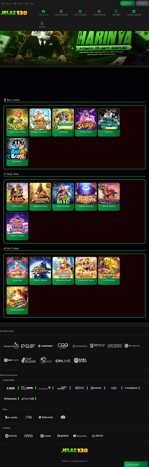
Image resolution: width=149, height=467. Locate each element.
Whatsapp (6, 3)
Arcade (116, 13)
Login (142, 3)
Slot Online (61, 13)
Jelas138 (69, 461)
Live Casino (80, 13)
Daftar (128, 3)
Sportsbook (99, 13)
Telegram (18, 3)
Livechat (29, 3)
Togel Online (134, 13)
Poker (42, 25)
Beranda (43, 13)
